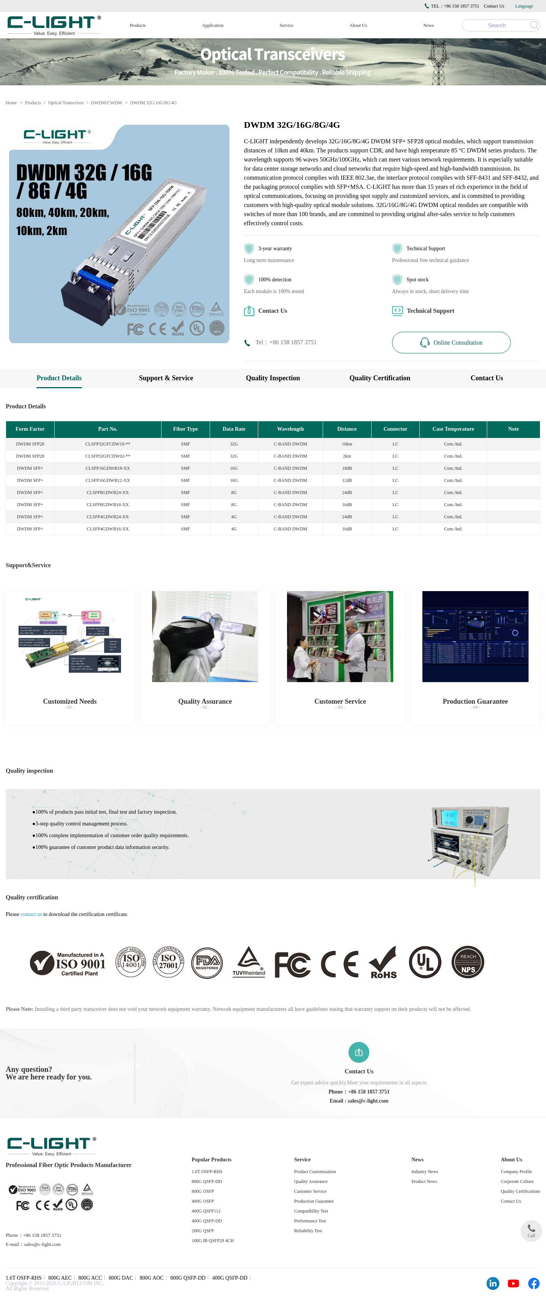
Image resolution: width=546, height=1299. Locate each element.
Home (11, 102)
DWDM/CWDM (106, 102)
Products (138, 25)
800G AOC (151, 1278)
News (429, 25)
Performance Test (310, 1221)
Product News (424, 1181)
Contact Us (494, 6)
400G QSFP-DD (207, 1221)
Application (213, 25)
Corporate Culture (517, 1181)
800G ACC (90, 1278)
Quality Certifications (520, 1191)
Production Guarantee (314, 1201)
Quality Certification (380, 378)
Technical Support (423, 311)
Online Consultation (451, 342)
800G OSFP (203, 1191)
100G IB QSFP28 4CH (213, 1240)
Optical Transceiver (66, 102)
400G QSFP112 (206, 1211)
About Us (358, 25)
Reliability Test (308, 1230)
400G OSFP (203, 1201)
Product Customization (315, 1171)
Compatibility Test (311, 1211)
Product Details (59, 378)
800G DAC (121, 1278)
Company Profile (516, 1171)
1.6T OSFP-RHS (207, 1171)
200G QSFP (203, 1230)
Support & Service (166, 378)
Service (286, 25)
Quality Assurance (311, 1181)
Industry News (424, 1171)
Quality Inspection (273, 378)
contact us (31, 914)
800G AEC (60, 1278)
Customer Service (310, 1191)
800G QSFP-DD (207, 1181)
